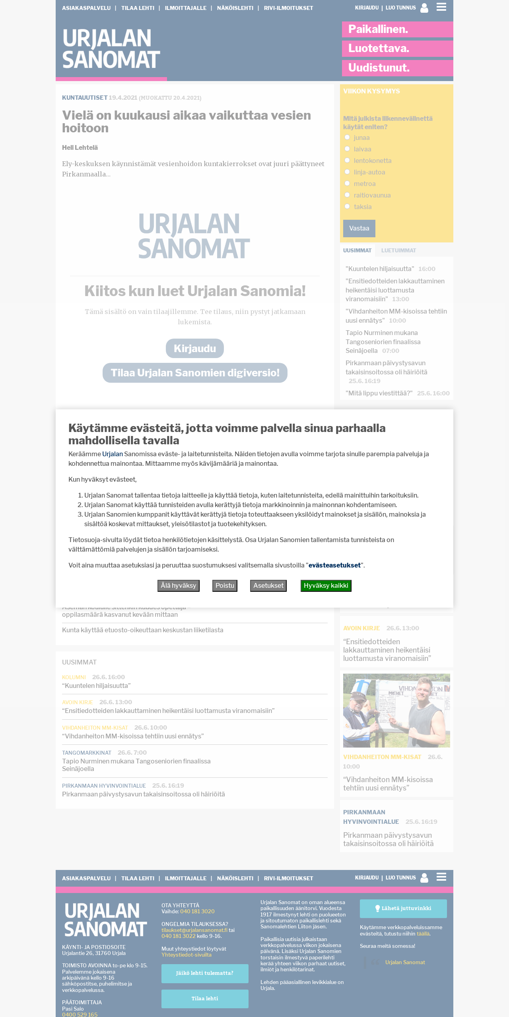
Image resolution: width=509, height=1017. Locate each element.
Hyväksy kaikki (326, 585)
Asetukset (268, 585)
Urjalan (112, 454)
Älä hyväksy (178, 585)
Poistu (225, 585)
